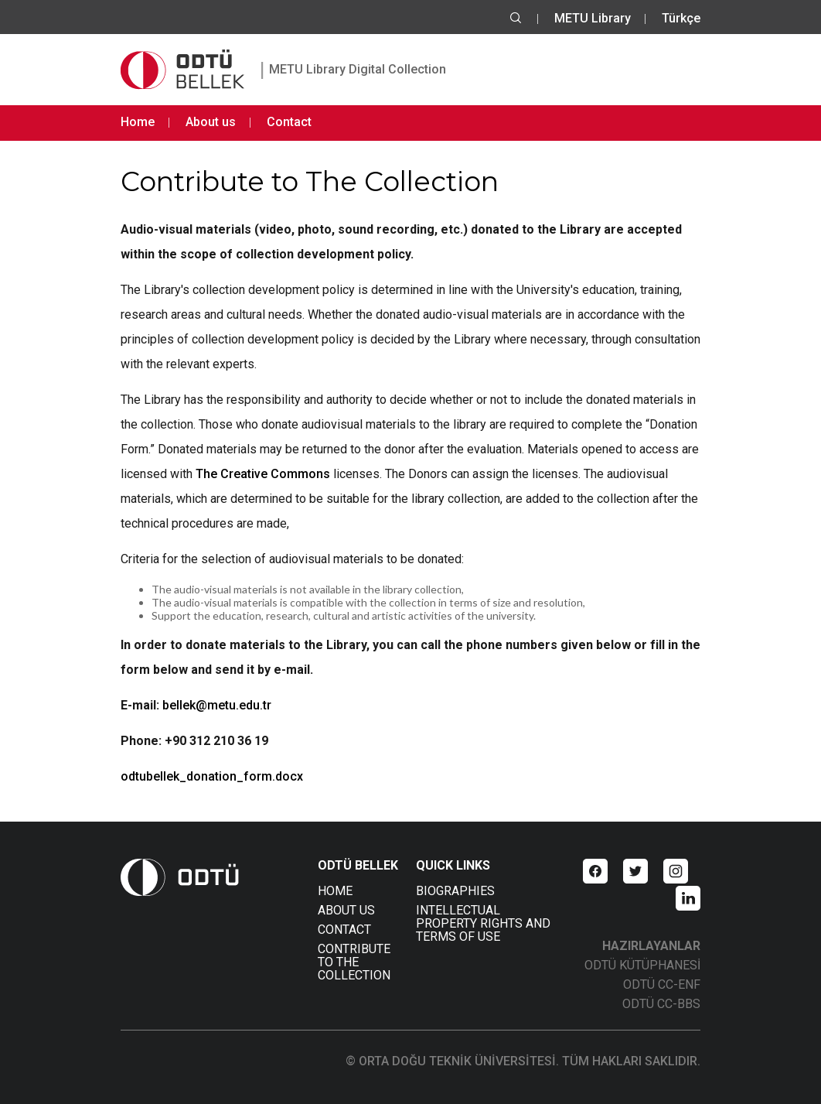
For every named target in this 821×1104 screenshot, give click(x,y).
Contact (289, 122)
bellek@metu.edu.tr (216, 705)
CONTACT (344, 929)
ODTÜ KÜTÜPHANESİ (642, 965)
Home (138, 122)
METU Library (592, 18)
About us (211, 122)
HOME (335, 891)
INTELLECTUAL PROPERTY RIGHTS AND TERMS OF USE (483, 923)
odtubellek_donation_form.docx (212, 776)
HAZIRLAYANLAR (651, 945)
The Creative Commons (263, 474)
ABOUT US (346, 910)
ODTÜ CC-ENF (661, 984)
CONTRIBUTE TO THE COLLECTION (354, 962)
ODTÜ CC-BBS (661, 1003)
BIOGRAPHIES (455, 891)
